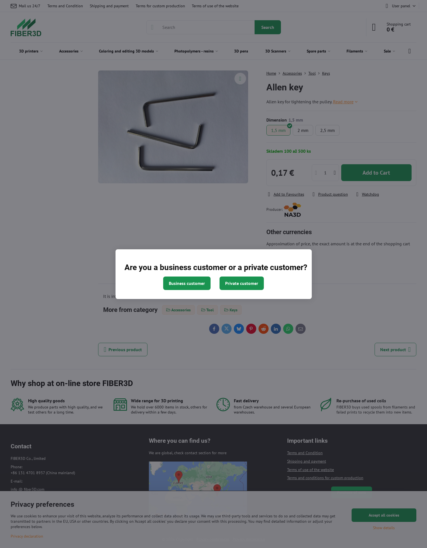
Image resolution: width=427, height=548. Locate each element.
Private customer (241, 283)
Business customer (187, 283)
